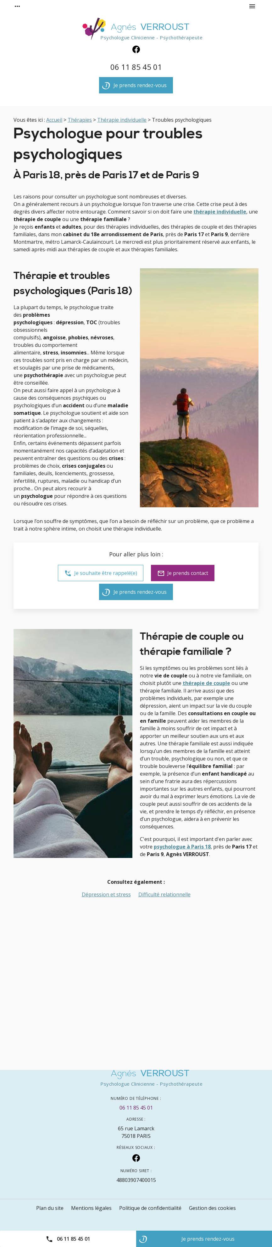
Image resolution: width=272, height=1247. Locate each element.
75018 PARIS (136, 1132)
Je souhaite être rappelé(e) (100, 573)
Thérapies (80, 119)
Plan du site (50, 1208)
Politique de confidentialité (150, 1208)
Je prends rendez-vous (134, 87)
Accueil (54, 119)
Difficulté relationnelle (164, 894)
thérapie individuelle (219, 211)
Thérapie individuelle (122, 119)
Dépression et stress (106, 894)
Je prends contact (182, 573)
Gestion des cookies (212, 1208)
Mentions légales (91, 1208)
